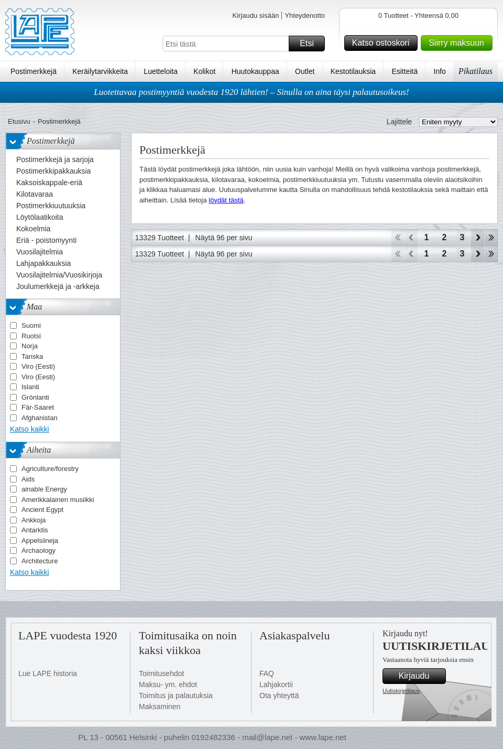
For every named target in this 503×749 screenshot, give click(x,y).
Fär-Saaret (37, 407)
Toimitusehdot (161, 673)
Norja (29, 346)
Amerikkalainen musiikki (57, 500)
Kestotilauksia (353, 71)
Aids (28, 479)
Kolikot (204, 71)
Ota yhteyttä (279, 695)
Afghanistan (39, 418)
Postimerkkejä (33, 71)
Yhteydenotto (305, 15)
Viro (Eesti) (38, 366)
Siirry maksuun (459, 43)
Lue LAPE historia (47, 673)
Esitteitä (404, 71)
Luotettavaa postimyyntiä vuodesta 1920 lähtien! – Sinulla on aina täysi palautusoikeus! (251, 92)
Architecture (39, 561)
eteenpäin (477, 237)
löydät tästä (226, 200)
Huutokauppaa (255, 71)
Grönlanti (35, 397)
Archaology (38, 550)
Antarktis (34, 530)
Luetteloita (161, 71)
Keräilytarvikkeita (100, 71)
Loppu (491, 237)
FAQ (266, 673)
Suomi (31, 325)
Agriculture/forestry (50, 469)
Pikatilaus (475, 71)
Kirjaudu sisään (255, 15)
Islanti (30, 387)
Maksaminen (159, 706)
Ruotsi (31, 336)
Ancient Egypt (42, 509)
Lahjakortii (276, 684)
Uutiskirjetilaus (401, 691)
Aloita (397, 237)
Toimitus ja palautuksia (176, 695)
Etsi (311, 43)
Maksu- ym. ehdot (168, 684)
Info (440, 71)
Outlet (304, 71)
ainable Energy (44, 489)
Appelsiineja (39, 540)
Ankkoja (33, 520)
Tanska (32, 356)
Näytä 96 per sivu (224, 237)
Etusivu (19, 121)
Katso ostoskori (383, 43)
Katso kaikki (29, 429)
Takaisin (411, 237)
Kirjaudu (421, 676)
